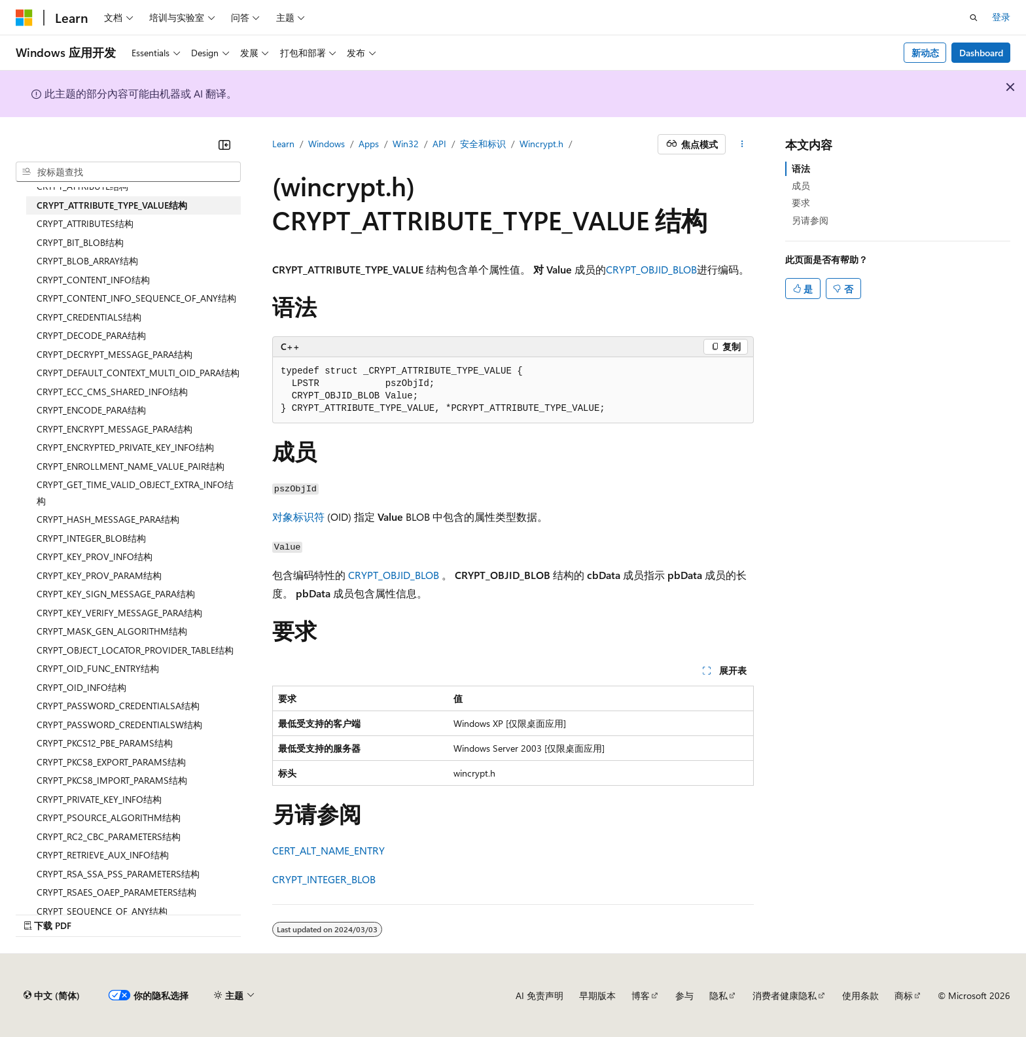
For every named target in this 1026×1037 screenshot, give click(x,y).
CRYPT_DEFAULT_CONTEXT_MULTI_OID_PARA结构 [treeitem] (138, 372)
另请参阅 (810, 220)
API (439, 143)
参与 (684, 995)
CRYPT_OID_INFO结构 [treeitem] (81, 687)
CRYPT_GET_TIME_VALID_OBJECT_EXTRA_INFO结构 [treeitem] (135, 492)
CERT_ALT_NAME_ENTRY (328, 850)
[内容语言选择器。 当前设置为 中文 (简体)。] (52, 995)
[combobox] (128, 172)
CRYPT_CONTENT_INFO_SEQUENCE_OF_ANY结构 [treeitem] (136, 298)
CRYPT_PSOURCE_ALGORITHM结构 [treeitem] (109, 817)
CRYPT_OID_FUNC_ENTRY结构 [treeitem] (98, 668)
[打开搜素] (974, 17)
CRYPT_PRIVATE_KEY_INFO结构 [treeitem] (99, 799)
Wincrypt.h (541, 143)
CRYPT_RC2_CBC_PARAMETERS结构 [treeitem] (109, 836)
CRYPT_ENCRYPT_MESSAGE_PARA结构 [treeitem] (114, 429)
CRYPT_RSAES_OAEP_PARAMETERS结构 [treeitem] (116, 892)
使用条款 (860, 995)
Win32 (406, 143)
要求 (801, 202)
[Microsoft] (24, 17)
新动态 (925, 52)
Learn (283, 143)
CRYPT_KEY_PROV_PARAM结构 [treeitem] (99, 575)
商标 (903, 995)
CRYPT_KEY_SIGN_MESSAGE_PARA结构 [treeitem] (116, 594)
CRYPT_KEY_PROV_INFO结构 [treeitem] (94, 556)
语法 (801, 168)
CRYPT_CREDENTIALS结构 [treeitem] (89, 317)
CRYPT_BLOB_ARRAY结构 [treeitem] (87, 261)
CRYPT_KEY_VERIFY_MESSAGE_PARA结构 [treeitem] (119, 612)
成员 (801, 185)
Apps (369, 143)
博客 (640, 995)
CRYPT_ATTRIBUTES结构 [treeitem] (85, 223)
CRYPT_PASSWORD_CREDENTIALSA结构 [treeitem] (118, 705)
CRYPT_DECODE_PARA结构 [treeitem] (91, 335)
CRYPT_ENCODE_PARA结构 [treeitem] (91, 410)
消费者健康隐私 (784, 995)
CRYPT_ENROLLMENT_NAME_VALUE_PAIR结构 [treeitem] (130, 466)
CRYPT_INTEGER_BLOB (324, 879)
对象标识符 (298, 516)
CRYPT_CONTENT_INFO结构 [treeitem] (93, 279)
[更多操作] (742, 144)
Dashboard (981, 52)
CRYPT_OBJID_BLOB (651, 269)
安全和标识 (483, 143)
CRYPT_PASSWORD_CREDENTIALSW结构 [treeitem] (119, 724)
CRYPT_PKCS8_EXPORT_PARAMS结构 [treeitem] (111, 762)
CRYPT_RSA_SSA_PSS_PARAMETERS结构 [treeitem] (118, 874)
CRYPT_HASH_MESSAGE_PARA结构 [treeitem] (108, 519)
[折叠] (224, 144)
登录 (1001, 16)
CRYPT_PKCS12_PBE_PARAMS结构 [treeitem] (105, 743)
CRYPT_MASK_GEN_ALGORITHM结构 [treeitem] (112, 631)
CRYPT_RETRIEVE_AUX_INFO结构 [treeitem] (103, 855)
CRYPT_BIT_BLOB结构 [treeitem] (80, 242)
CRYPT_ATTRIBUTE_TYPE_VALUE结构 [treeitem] (112, 205)
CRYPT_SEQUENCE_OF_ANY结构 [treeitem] (102, 911)
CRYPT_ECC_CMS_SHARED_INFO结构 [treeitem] (112, 391)
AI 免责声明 (539, 995)
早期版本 (597, 995)
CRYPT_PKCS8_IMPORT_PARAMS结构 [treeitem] (112, 780)
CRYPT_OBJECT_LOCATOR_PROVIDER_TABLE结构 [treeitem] (135, 650)
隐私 (718, 995)
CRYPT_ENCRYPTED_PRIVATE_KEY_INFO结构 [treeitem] (125, 447)
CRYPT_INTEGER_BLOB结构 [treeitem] (91, 538)
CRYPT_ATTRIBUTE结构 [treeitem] (82, 186)
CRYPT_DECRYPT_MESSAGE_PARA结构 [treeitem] (114, 354)
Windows (326, 143)
